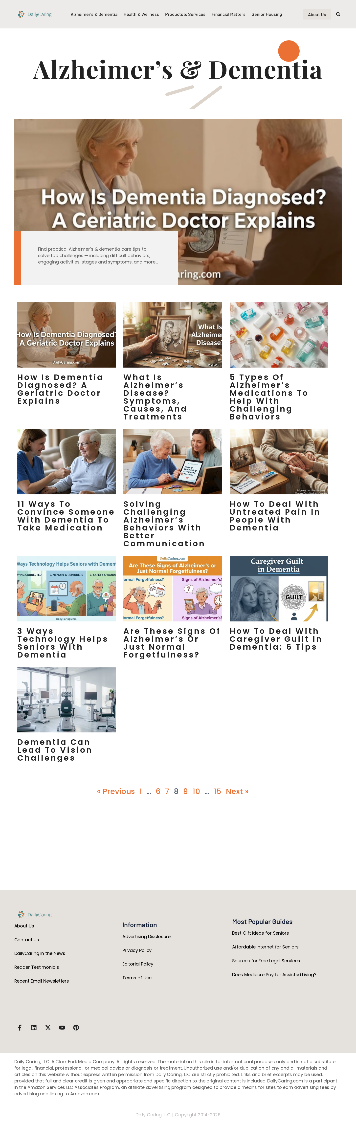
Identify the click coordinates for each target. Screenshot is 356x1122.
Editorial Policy (137, 964)
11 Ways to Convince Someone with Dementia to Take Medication (66, 516)
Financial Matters (228, 14)
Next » (237, 791)
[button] (338, 14)
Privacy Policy (137, 950)
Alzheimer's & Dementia (94, 14)
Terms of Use (137, 978)
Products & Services (185, 14)
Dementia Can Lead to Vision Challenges (55, 750)
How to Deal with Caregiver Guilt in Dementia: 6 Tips (276, 639)
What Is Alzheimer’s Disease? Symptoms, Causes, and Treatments (155, 397)
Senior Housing (267, 14)
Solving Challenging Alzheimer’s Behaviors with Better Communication (164, 524)
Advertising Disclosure (146, 936)
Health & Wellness (141, 14)
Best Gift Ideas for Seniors (260, 933)
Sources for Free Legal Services (266, 961)
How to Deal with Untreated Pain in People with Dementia (275, 516)
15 (218, 791)
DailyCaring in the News (40, 953)
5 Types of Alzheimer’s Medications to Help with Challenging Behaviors (269, 397)
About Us (24, 926)
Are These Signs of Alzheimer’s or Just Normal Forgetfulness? (172, 643)
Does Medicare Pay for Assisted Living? (274, 974)
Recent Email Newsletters (41, 981)
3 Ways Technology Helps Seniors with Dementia (63, 643)
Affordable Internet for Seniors (265, 947)
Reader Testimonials (36, 967)
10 (196, 791)
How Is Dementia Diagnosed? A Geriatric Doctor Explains (60, 389)
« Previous (116, 791)
